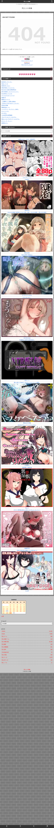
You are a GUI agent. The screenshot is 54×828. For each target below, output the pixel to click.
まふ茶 (27, 590)
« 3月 (2, 616)
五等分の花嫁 (4, 105)
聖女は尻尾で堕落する (27, 255)
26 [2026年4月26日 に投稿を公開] (24, 611)
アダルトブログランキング (27, 60)
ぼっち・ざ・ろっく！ (6, 121)
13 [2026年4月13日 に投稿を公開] (3, 609)
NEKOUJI (27, 210)
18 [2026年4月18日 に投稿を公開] (20, 609)
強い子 (27, 508)
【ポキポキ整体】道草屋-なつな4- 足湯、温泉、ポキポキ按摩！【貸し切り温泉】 (27, 212)
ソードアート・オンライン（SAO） (10, 109)
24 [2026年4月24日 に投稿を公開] (17, 611)
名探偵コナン (4, 123)
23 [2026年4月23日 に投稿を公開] (13, 611)
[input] (26, 131)
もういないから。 (27, 297)
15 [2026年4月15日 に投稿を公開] (10, 609)
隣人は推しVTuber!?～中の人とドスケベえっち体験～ (27, 382)
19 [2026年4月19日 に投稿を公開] (24, 609)
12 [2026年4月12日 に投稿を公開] (24, 606)
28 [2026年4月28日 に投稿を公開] (7, 613)
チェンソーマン (5, 111)
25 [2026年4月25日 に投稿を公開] (20, 611)
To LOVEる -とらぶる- (6, 93)
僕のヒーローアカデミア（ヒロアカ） (10, 119)
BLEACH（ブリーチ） (6, 82)
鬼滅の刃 (3, 97)
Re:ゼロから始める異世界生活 (8, 89)
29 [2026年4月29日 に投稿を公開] (10, 613)
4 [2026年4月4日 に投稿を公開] (20, 604)
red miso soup (27, 337)
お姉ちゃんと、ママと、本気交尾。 (27, 139)
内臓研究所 (27, 548)
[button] (51, 131)
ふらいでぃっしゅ (27, 177)
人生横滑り (27, 465)
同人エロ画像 (27, 1)
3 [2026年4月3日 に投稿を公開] (17, 604)
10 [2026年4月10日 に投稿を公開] (17, 606)
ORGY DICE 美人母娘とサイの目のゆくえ (27, 550)
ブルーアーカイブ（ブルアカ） (9, 117)
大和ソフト (27, 380)
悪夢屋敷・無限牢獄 (27, 467)
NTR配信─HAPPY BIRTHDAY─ (27, 340)
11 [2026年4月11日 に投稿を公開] (20, 606)
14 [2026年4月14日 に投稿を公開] (7, 609)
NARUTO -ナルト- (5, 85)
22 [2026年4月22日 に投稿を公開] (10, 611)
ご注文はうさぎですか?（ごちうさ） (10, 103)
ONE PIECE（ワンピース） (8, 87)
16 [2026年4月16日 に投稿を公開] (13, 609)
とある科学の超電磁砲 (6, 115)
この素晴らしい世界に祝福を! (8, 101)
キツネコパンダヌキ (27, 295)
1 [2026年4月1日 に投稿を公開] (10, 604)
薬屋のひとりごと (5, 99)
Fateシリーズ (4, 83)
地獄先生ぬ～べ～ (5, 107)
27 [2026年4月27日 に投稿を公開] (3, 613)
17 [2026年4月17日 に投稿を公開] (17, 609)
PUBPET (27, 179)
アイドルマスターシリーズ (7, 95)
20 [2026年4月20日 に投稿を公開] (3, 611)
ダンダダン (4, 113)
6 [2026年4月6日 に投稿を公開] (3, 606)
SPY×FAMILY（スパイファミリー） (10, 91)
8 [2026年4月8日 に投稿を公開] (10, 606)
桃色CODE (27, 252)
